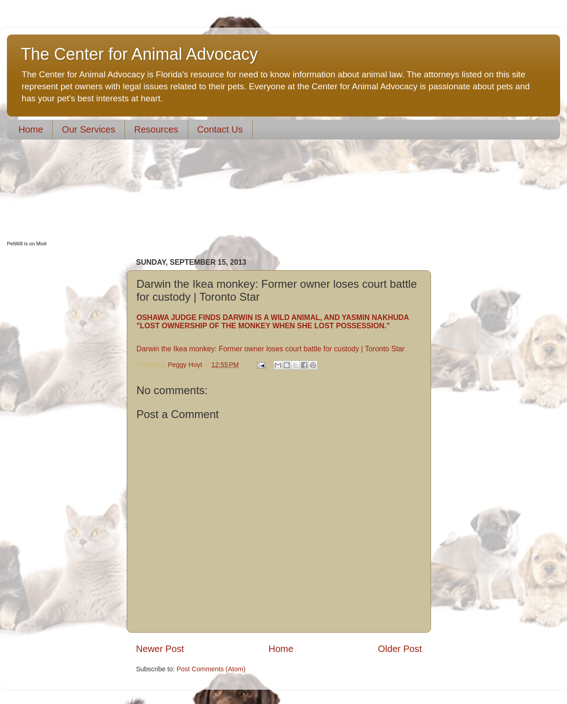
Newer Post (160, 649)
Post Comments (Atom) (211, 669)
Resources (156, 129)
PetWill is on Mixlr (27, 243)
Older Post (400, 649)
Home (30, 129)
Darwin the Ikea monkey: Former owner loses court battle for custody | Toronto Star (270, 349)
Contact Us (220, 129)
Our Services (88, 129)
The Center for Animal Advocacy (139, 54)
